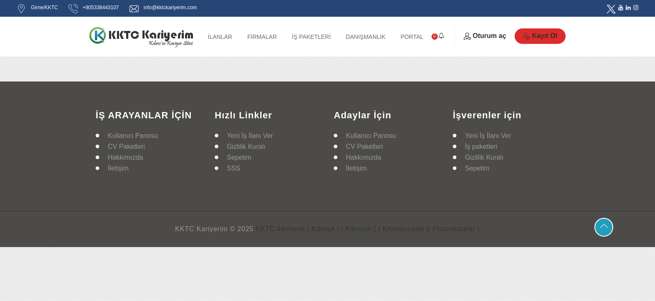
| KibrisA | (323, 228)
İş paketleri (481, 146)
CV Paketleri (126, 146)
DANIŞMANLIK (366, 36)
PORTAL (412, 36)
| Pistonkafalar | (454, 228)
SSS (233, 168)
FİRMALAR (262, 36)
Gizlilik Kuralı (246, 146)
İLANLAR (220, 36)
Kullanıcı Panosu (133, 135)
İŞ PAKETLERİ (311, 36)
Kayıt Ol (540, 36)
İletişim (118, 168)
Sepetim (239, 157)
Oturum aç (485, 36)
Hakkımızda (125, 157)
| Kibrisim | (358, 228)
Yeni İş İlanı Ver (250, 135)
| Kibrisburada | (403, 228)
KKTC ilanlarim (280, 228)
